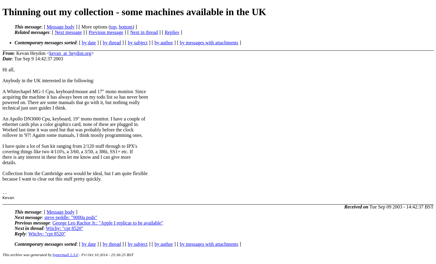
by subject (137, 42)
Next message (68, 32)
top (113, 26)
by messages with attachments (209, 42)
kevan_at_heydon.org (70, 53)
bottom (125, 26)
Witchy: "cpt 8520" (64, 230)
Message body (60, 26)
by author (163, 42)
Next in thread (144, 32)
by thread (112, 42)
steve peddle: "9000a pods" (71, 219)
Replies (172, 32)
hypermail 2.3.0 (65, 256)
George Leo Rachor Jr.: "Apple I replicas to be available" (107, 224)
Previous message (106, 32)
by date (89, 42)
